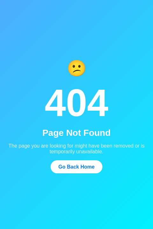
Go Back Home (77, 167)
